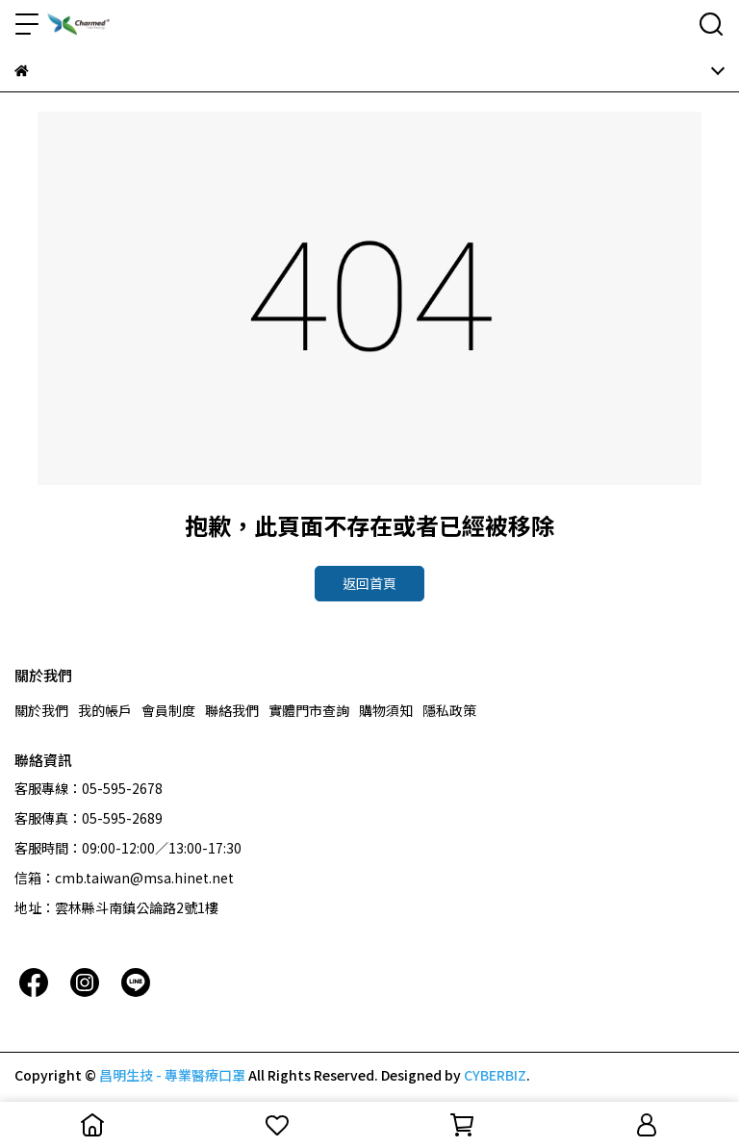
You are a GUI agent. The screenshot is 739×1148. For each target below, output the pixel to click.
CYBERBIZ (495, 1074)
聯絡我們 (232, 710)
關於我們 (41, 710)
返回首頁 (369, 583)
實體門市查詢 (308, 710)
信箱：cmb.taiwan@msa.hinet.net (124, 877)
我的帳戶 (105, 710)
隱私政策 (449, 710)
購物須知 (386, 710)
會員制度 (168, 710)
